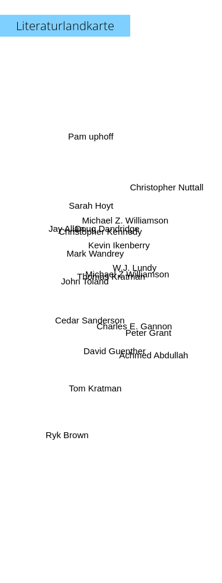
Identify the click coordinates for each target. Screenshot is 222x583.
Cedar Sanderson (90, 321)
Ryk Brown (68, 430)
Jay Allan (66, 230)
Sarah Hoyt (89, 205)
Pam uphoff (91, 142)
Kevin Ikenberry (119, 244)
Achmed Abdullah (151, 353)
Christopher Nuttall (165, 189)
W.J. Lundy (135, 267)
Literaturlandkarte (65, 26)
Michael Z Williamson (128, 275)
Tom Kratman (94, 392)
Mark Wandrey (94, 253)
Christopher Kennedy (100, 231)
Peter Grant (148, 331)
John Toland (84, 281)
